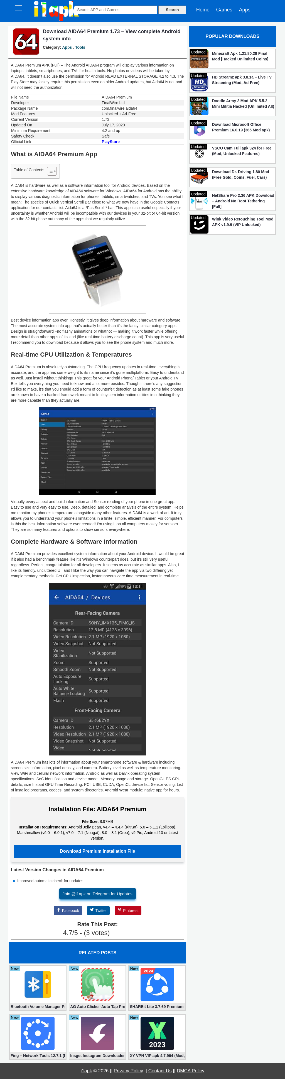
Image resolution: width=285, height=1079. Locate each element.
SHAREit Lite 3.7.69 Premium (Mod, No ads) (157, 1006)
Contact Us (160, 1070)
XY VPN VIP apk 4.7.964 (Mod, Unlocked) (157, 1055)
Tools (80, 47)
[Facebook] (68, 910)
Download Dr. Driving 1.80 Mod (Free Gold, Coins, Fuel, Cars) (240, 175)
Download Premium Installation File (97, 851)
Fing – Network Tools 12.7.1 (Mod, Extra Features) (38, 1055)
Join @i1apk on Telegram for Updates (97, 893)
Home (203, 10)
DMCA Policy (190, 1070)
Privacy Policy (128, 1070)
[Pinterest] (128, 910)
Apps (244, 10)
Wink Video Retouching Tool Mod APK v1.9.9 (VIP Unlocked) (243, 222)
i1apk (86, 1070)
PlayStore (111, 141)
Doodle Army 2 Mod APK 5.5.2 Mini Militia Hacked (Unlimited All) (243, 104)
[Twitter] (98, 910)
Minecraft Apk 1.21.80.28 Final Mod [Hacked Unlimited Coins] (240, 56)
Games (224, 10)
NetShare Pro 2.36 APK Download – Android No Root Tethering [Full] (243, 201)
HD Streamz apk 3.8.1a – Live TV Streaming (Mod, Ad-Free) (242, 80)
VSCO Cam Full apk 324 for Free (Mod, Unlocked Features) (242, 151)
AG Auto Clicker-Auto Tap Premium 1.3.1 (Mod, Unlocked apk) (97, 1006)
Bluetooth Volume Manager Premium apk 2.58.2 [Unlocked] (38, 1006)
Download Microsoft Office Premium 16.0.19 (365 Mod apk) (241, 127)
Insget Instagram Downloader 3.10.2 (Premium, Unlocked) (97, 1055)
